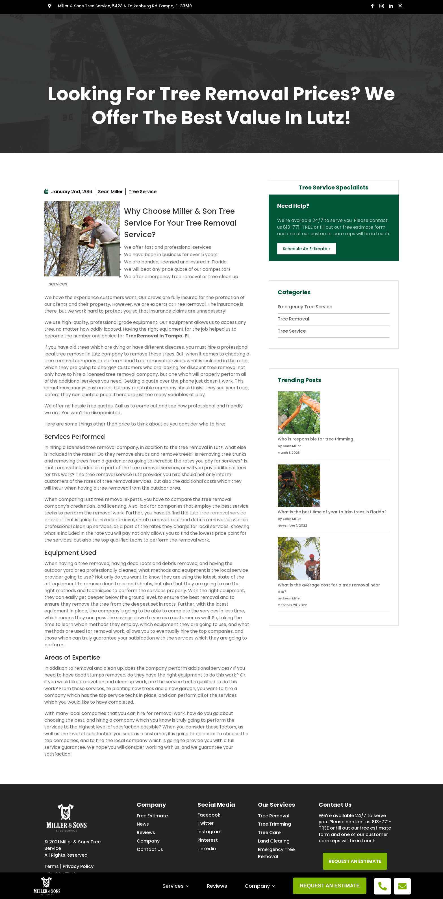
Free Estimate (152, 816)
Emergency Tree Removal (276, 853)
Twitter (205, 823)
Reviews (217, 24)
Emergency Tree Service (305, 307)
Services (173, 24)
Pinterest (207, 840)
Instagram (209, 831)
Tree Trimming (274, 824)
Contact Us (150, 849)
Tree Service (143, 191)
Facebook (208, 815)
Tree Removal (293, 319)
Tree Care (269, 832)
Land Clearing (274, 841)
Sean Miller (110, 191)
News (143, 824)
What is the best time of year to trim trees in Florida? (332, 512)
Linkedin (206, 848)
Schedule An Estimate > (307, 249)
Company (257, 24)
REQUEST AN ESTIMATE (355, 861)
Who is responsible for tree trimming (315, 439)
